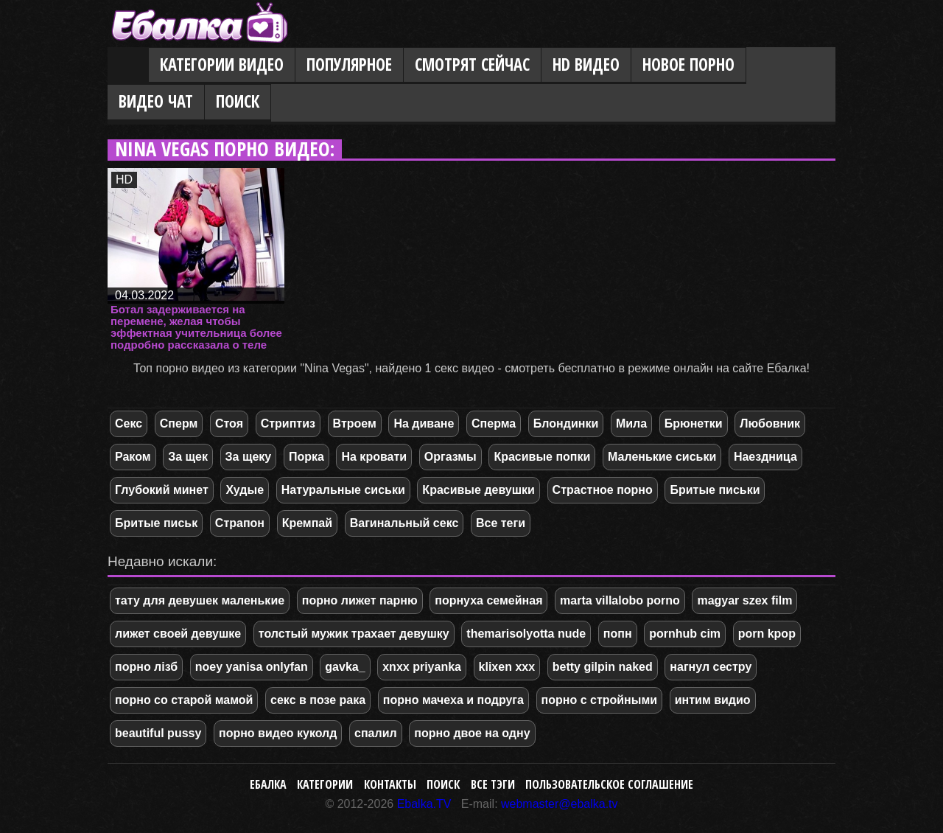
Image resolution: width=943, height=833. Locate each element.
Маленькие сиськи (662, 456)
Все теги (500, 523)
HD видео (586, 64)
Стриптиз (288, 423)
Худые (244, 490)
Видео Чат (156, 101)
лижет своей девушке (178, 633)
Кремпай (307, 523)
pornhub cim (685, 633)
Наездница (765, 456)
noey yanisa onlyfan (251, 667)
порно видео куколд (278, 733)
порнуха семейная (488, 600)
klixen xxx (507, 667)
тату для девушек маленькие (199, 600)
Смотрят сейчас (472, 64)
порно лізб (146, 667)
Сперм (179, 423)
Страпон (239, 523)
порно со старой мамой (184, 700)
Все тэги (493, 784)
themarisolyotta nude (526, 633)
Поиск (237, 101)
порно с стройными (599, 700)
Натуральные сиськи (343, 490)
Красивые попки (542, 456)
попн (617, 633)
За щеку (248, 456)
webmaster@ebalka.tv (559, 804)
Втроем (354, 423)
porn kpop (767, 633)
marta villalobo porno (620, 600)
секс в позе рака (317, 700)
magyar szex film (744, 600)
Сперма (494, 423)
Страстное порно (603, 490)
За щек (188, 456)
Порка (306, 456)
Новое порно (688, 64)
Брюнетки (694, 423)
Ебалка (268, 784)
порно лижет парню (360, 600)
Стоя (229, 423)
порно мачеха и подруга (453, 700)
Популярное (349, 64)
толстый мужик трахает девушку (354, 633)
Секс (128, 423)
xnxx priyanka (421, 667)
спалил (375, 733)
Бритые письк (156, 523)
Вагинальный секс (404, 523)
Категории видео (222, 64)
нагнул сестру (710, 667)
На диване (423, 423)
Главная (128, 65)
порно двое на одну (472, 733)
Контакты (390, 784)
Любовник (770, 423)
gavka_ (345, 667)
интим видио (713, 700)
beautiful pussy (158, 733)
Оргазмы (450, 456)
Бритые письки (715, 490)
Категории (325, 784)
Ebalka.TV (424, 804)
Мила (631, 423)
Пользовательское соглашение (609, 784)
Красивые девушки (478, 490)
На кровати (374, 456)
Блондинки (565, 423)
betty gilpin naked (603, 667)
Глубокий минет (161, 490)
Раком (133, 456)
